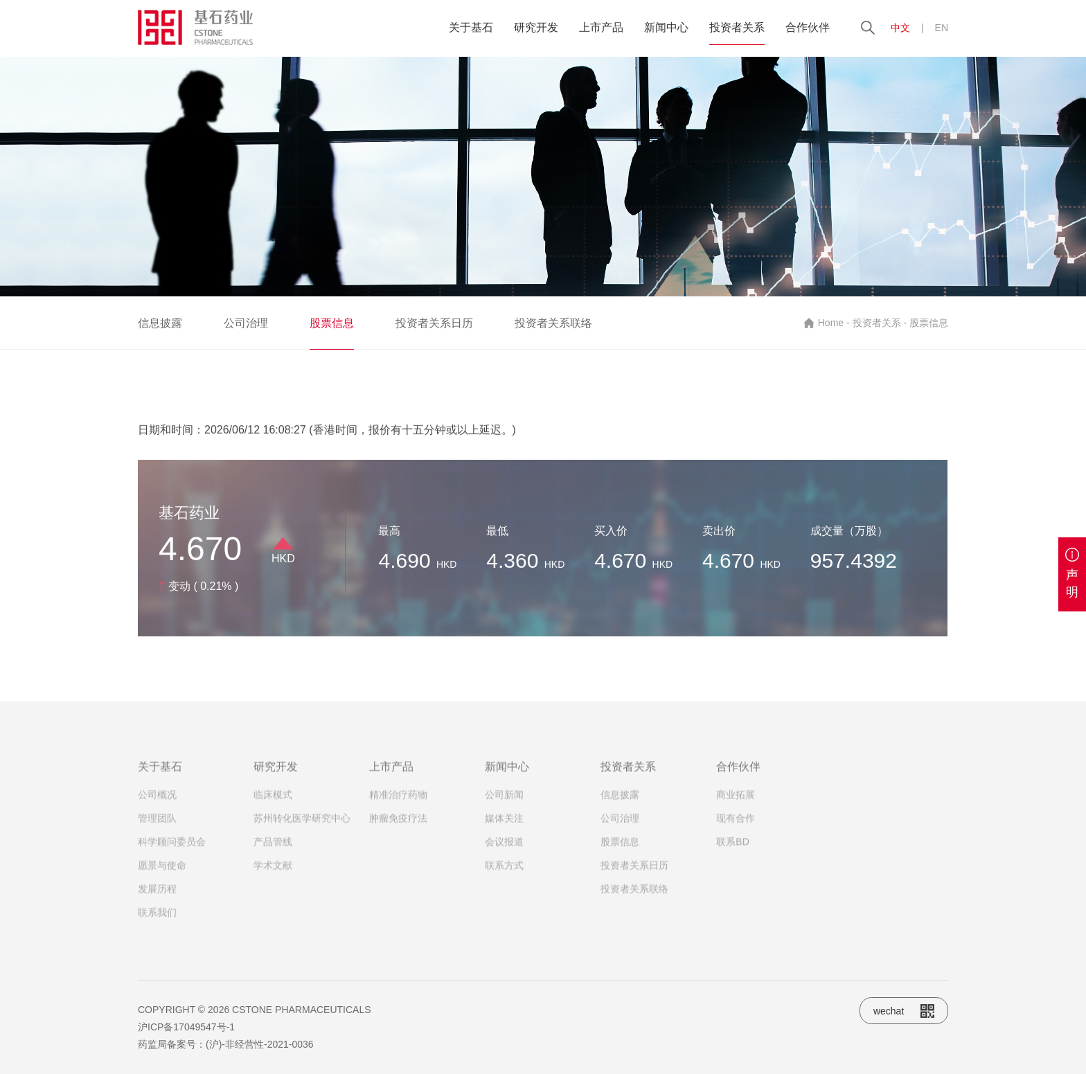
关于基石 (471, 27)
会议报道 (504, 848)
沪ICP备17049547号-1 (186, 1026)
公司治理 (246, 323)
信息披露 (160, 323)
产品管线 (272, 848)
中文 (900, 27)
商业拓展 (735, 801)
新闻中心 (666, 27)
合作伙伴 (807, 27)
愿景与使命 (162, 871)
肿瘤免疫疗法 (398, 824)
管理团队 (157, 824)
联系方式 (504, 871)
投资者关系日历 (434, 323)
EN (941, 27)
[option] (543, 176)
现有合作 (735, 824)
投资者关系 (737, 27)
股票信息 (332, 323)
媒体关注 (504, 824)
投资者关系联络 (553, 323)
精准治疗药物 (398, 801)
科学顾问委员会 (172, 848)
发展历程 (157, 895)
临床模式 (272, 801)
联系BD (732, 848)
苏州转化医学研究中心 (301, 824)
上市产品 (601, 27)
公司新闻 (504, 801)
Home (831, 322)
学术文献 (272, 871)
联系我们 (157, 918)
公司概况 (157, 801)
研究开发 (536, 27)
